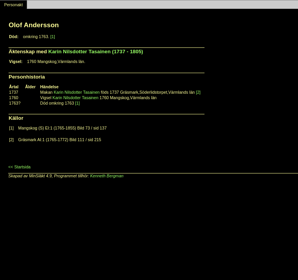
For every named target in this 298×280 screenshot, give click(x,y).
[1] (52, 36)
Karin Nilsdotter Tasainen (76, 92)
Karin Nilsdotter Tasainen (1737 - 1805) (96, 51)
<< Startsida (19, 166)
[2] (198, 92)
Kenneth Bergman (106, 175)
